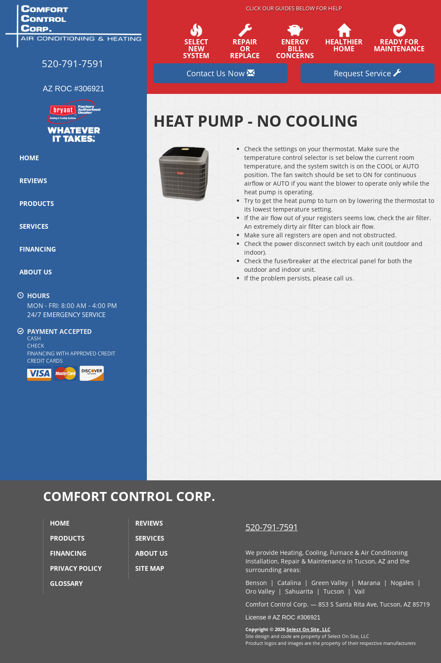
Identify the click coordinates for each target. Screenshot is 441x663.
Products (36, 203)
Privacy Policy (76, 568)
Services (33, 226)
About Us (35, 272)
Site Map (149, 568)
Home (29, 157)
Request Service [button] (367, 73)
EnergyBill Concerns (295, 41)
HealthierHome (344, 38)
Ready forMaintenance (399, 38)
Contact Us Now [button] (220, 73)
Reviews (33, 180)
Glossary (66, 583)
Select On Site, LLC (308, 629)
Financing (37, 249)
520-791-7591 (271, 527)
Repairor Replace (245, 41)
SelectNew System (196, 41)
